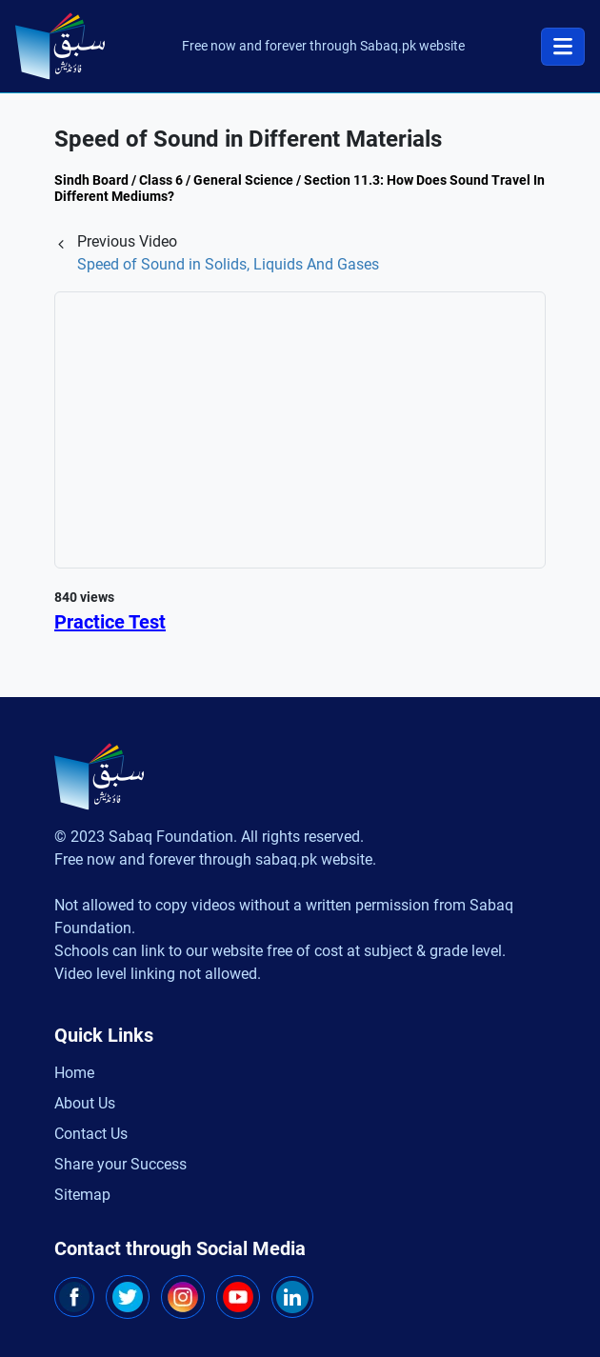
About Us (84, 1103)
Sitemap (82, 1195)
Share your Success (120, 1164)
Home (74, 1073)
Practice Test (110, 621)
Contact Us (91, 1134)
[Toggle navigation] (563, 47)
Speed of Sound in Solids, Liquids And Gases (228, 264)
